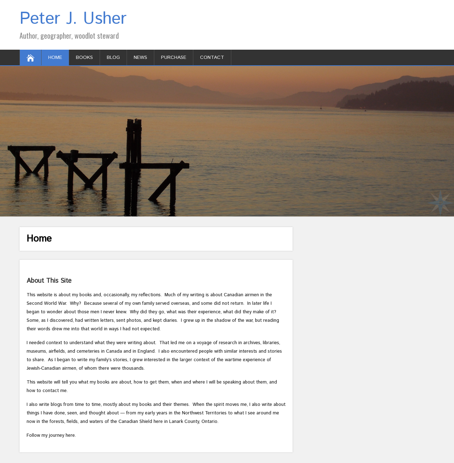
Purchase (173, 57)
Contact (212, 57)
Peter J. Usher (73, 19)
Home (55, 57)
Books (84, 57)
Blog (113, 57)
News (140, 57)
